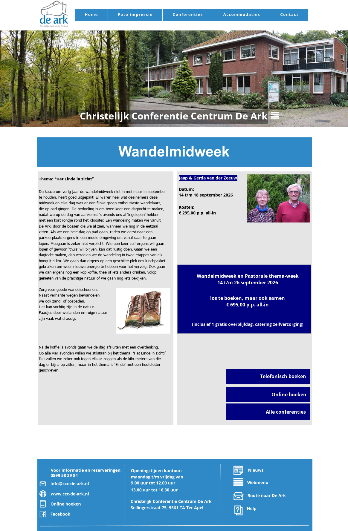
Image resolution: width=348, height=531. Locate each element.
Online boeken (288, 394)
